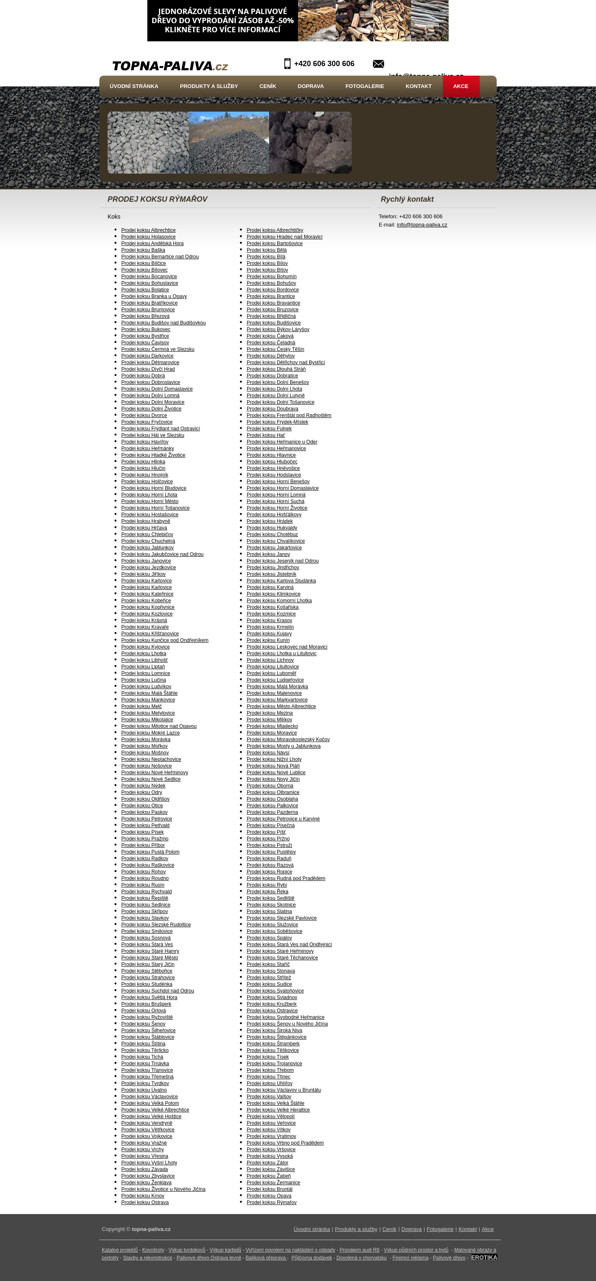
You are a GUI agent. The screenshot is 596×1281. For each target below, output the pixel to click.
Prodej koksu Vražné (144, 1143)
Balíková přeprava (266, 1258)
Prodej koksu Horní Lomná (276, 495)
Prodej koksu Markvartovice (277, 700)
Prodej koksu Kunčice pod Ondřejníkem (165, 640)
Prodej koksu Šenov (143, 1024)
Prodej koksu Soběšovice (275, 931)
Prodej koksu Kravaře (145, 627)
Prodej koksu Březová (145, 316)
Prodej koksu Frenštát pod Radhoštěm (289, 415)
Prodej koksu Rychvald (146, 892)
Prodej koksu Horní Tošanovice (155, 508)
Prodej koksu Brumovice (148, 309)
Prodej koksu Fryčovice (147, 422)
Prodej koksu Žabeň (269, 1176)
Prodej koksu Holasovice (148, 237)
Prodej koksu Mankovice (148, 700)
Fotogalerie (365, 86)
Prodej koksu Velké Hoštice (151, 1116)
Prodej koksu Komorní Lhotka (279, 601)
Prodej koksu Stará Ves (147, 944)
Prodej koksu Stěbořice (146, 971)
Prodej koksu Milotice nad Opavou (159, 726)
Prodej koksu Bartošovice (275, 243)
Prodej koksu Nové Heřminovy (154, 772)
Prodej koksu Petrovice (146, 819)
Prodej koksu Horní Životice (277, 508)
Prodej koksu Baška (143, 250)
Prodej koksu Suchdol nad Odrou (157, 991)
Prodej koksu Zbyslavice (148, 1176)
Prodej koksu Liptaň (143, 667)
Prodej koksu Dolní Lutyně (276, 395)
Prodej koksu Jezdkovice (148, 567)
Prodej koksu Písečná (271, 825)
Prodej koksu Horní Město (149, 501)
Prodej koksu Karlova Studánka (281, 581)
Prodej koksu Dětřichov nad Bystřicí (286, 362)
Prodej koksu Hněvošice (273, 468)
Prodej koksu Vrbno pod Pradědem (285, 1143)
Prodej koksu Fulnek (269, 429)
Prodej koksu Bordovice (273, 290)
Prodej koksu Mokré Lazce (150, 733)
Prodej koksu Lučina (143, 680)
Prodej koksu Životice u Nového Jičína (163, 1189)
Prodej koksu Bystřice (145, 336)
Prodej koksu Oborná (270, 786)
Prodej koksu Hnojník (144, 475)
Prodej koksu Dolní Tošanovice (281, 402)
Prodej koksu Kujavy (269, 634)
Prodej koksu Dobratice (272, 376)
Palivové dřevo (449, 1258)
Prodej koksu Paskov (144, 812)
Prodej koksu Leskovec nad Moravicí (287, 647)
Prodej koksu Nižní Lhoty (274, 759)
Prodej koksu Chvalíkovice (276, 541)
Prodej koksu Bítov (267, 270)
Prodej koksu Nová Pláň (273, 766)
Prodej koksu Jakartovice (274, 548)
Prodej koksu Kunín (268, 640)
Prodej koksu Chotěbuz (272, 534)
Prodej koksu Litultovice (273, 667)
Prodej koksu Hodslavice (274, 475)
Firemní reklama (410, 1258)
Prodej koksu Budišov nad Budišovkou (163, 323)
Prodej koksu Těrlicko (145, 1050)
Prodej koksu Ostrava (145, 1202)
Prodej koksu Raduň (269, 858)
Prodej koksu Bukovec (146, 329)
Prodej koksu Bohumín (272, 276)
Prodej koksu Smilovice (147, 931)
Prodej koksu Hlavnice (271, 455)
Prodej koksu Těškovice (273, 1050)
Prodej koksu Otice (142, 806)
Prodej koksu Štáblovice (147, 1037)
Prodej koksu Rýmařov (272, 1202)
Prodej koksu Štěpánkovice (277, 1037)
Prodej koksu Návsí (268, 753)
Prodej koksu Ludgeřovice (275, 680)
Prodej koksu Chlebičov (147, 534)
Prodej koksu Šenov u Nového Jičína (287, 1024)
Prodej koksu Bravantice (273, 303)
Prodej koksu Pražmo (144, 839)
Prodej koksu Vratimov (271, 1136)
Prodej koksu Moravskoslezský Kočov (288, 739)
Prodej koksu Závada (144, 1169)
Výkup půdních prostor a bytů (416, 1250)
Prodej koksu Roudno (145, 878)
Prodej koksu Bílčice (143, 263)
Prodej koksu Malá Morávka (277, 686)
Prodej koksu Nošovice (146, 766)
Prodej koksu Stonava (271, 971)
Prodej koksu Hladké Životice (153, 455)
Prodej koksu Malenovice (274, 693)
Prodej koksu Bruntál (270, 1189)
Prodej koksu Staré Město (149, 958)
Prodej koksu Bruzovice (272, 309)
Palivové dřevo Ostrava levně (209, 1258)
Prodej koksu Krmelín (270, 627)
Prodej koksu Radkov (144, 858)
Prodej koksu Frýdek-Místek (277, 422)
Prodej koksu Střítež (269, 977)
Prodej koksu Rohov (143, 872)
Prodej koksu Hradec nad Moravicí (284, 237)
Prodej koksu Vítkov (269, 1130)
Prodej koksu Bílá (266, 257)
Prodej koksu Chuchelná (148, 541)
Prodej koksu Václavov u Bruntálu (284, 1090)
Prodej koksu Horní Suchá (275, 501)
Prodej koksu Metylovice (148, 713)
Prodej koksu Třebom (270, 1070)
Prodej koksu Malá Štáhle (149, 693)
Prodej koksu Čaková (270, 336)
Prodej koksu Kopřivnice (148, 607)
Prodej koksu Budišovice (274, 323)
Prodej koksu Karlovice (146, 587)
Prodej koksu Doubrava (272, 409)
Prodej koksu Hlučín (143, 468)
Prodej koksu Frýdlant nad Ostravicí (160, 429)
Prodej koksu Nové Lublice (276, 772)
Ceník (268, 86)
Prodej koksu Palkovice (272, 806)
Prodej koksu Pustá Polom (150, 852)
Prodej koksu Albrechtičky (275, 230)
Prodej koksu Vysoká (270, 1156)
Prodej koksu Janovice (146, 561)
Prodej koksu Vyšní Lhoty (149, 1163)
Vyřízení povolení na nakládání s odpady (290, 1250)
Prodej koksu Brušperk (146, 1004)
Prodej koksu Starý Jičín (148, 964)
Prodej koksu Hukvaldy (272, 528)
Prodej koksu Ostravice (272, 1011)
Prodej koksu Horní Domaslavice (283, 488)
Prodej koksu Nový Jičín (273, 779)
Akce (461, 86)
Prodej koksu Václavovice (149, 1097)
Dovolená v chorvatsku (361, 1258)
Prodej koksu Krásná (144, 620)
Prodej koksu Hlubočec (272, 462)
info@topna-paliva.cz (422, 225)
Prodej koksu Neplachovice (151, 759)
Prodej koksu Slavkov (145, 918)
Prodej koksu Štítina (143, 1044)
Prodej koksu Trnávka (145, 1063)
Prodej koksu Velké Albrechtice (155, 1110)
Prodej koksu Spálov (269, 938)
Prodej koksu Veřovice (271, 1123)
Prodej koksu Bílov (267, 263)
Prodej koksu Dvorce (144, 415)
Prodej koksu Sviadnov (272, 997)
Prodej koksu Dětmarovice (150, 362)
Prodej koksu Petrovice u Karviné (283, 819)
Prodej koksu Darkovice (147, 356)
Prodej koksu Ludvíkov (146, 686)
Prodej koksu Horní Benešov (278, 481)
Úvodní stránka (134, 86)
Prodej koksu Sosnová (146, 938)
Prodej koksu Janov (268, 554)
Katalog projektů (120, 1250)
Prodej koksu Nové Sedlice (150, 779)
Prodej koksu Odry (141, 792)
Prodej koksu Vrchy (142, 1149)
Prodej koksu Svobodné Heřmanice (285, 1017)
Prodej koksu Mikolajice (147, 720)
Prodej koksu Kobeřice (146, 601)
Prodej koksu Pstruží (269, 845)
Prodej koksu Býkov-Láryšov (278, 329)
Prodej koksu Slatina (269, 911)
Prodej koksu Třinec (269, 1077)
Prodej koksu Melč (141, 706)
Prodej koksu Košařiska (272, 607)
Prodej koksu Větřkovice (148, 1130)
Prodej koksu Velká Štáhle (275, 1103)
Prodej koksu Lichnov (270, 660)
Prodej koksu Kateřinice (147, 594)
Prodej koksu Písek (142, 832)
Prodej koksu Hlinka (143, 462)
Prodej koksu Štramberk (273, 1044)
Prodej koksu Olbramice (273, 792)
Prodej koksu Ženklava (146, 1183)
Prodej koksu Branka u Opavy (154, 296)
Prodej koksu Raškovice (147, 865)
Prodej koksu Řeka (267, 892)
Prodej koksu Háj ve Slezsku (152, 435)
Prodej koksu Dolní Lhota (274, 389)
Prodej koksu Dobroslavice (150, 382)
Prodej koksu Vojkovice (146, 1136)
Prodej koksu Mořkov (144, 746)
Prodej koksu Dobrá (143, 376)
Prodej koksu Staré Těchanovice (282, 958)
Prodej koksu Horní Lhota (149, 495)
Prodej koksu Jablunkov (147, 548)
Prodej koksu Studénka (146, 984)
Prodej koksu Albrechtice (148, 230)
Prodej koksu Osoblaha (272, 799)
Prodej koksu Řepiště (144, 898)
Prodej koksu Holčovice (147, 481)
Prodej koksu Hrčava (144, 528)
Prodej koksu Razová (270, 865)
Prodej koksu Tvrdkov (145, 1083)
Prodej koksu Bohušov (271, 283)
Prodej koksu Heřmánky (147, 448)
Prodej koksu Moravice (272, 733)
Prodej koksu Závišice (271, 1169)
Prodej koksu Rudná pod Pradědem (286, 878)
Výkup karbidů (225, 1250)
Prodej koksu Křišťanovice (150, 634)
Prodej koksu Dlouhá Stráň (276, 369)
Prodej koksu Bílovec (144, 270)
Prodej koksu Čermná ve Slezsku (158, 349)
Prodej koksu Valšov (269, 1097)
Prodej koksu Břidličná (271, 316)
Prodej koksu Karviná (270, 587)
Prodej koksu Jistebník (271, 574)
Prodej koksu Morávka (146, 739)
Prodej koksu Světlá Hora (149, 997)
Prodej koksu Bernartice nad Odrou (160, 257)
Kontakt (419, 86)
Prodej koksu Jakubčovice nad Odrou (162, 554)
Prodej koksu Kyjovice (145, 647)
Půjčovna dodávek (311, 1258)
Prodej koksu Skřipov (144, 911)
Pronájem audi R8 (360, 1250)
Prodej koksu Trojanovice (274, 1063)
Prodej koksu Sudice (269, 984)
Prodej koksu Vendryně (146, 1123)
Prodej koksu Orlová (143, 1011)
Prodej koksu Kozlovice (147, 614)
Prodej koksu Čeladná (271, 343)
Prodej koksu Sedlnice (146, 905)
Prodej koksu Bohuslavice (149, 283)
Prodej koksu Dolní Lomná (150, 395)
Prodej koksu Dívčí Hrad (148, 369)
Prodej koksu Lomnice (145, 673)
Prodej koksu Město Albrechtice (281, 706)
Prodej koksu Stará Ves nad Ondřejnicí (289, 944)
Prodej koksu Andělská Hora (152, 243)
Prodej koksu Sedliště (270, 898)
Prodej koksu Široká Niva (274, 1030)
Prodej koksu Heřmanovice (276, 448)
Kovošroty (153, 1250)
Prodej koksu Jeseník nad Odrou (283, 561)
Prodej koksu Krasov (269, 620)
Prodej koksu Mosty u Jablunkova (284, 746)
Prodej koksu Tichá (142, 1057)
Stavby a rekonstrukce (147, 1258)
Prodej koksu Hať (266, 435)
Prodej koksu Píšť (266, 832)
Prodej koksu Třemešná (147, 1077)
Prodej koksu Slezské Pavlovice (282, 918)
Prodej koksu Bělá (267, 250)
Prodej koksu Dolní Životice (151, 409)
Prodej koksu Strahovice (148, 977)
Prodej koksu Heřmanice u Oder (282, 442)
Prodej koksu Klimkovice (273, 594)
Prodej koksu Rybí (267, 885)
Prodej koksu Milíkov (269, 720)
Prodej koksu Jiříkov (143, 574)
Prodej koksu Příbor (143, 845)
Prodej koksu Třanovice (147, 1070)
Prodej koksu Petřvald (145, 825)
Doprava (311, 86)
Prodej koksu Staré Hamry (150, 951)
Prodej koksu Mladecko (272, 726)
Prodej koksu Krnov (142, 1196)
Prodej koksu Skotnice (271, 905)
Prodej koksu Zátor (267, 1163)
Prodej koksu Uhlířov (270, 1083)
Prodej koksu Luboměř (271, 673)
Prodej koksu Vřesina (144, 1156)
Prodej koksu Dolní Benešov (278, 382)
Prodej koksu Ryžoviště (147, 1017)
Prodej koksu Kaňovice (146, 581)
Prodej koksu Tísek (268, 1057)
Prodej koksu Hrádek (270, 521)
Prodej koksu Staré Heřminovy (280, 951)
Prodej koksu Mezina (270, 713)
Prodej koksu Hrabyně (145, 521)
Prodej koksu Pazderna (272, 812)
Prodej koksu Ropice (269, 872)
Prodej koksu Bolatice (145, 290)
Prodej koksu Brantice (271, 296)
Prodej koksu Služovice (272, 925)
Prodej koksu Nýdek (143, 786)
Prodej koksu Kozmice (271, 614)
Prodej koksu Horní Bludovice (153, 488)
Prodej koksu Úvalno (144, 1090)
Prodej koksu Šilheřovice (148, 1030)
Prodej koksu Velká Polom (150, 1103)
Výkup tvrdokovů (186, 1250)
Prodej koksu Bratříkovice (149, 303)
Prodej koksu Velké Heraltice (278, 1110)
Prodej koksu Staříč (268, 964)
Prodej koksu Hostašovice (149, 515)
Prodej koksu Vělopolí (271, 1116)
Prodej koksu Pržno (268, 839)
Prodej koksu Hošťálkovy (274, 515)
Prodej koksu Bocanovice (149, 276)
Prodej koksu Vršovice (271, 1149)
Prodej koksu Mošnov (145, 753)
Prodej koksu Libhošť (144, 660)
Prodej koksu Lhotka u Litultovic (282, 653)
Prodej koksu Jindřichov (273, 567)
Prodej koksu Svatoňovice (275, 991)
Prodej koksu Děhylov (271, 356)
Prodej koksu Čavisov (145, 343)
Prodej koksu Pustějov (271, 852)
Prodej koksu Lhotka (143, 653)
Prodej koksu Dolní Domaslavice (157, 389)
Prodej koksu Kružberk (272, 1004)
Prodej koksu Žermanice (273, 1183)
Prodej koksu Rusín (142, 885)
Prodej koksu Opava (269, 1196)
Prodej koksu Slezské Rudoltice (156, 925)
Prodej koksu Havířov (144, 442)
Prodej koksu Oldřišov (145, 799)
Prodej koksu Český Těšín (275, 349)
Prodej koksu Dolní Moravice (153, 402)
